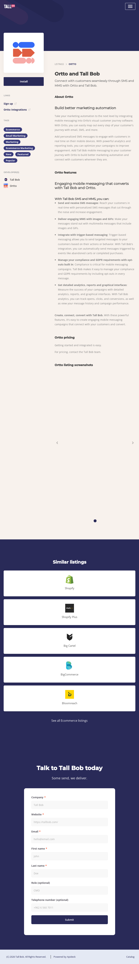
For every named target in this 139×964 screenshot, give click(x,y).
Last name (37, 865)
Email (34, 831)
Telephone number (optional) (49, 900)
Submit (69, 919)
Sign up (10, 103)
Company (37, 797)
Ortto (10, 186)
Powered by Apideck (65, 956)
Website (36, 814)
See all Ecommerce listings (69, 721)
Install (24, 81)
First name (38, 848)
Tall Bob (12, 179)
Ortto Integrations (17, 109)
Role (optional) (40, 883)
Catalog (130, 956)
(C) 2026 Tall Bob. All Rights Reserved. (26, 956)
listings (59, 64)
